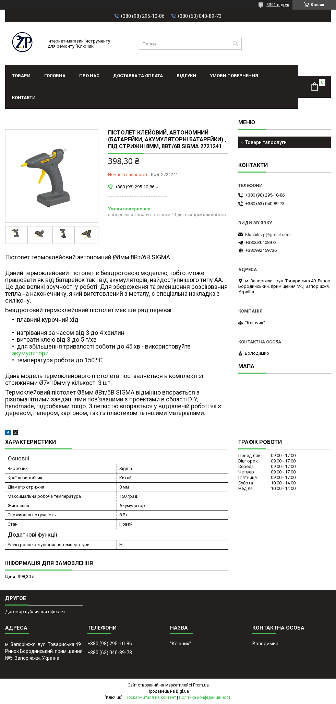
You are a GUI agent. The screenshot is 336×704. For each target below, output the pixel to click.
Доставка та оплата (138, 75)
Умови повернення (234, 75)
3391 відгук (277, 4)
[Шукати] (236, 44)
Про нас (89, 75)
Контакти (24, 97)
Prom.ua (201, 685)
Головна (54, 75)
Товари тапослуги (266, 142)
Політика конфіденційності (205, 697)
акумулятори (30, 353)
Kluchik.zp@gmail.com (268, 234)
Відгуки (186, 75)
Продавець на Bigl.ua (168, 691)
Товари (21, 75)
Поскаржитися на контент (150, 697)
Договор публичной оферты (35, 611)
